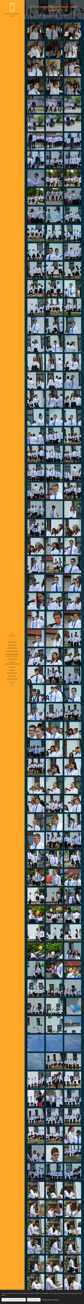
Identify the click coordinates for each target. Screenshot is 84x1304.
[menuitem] (12, 636)
